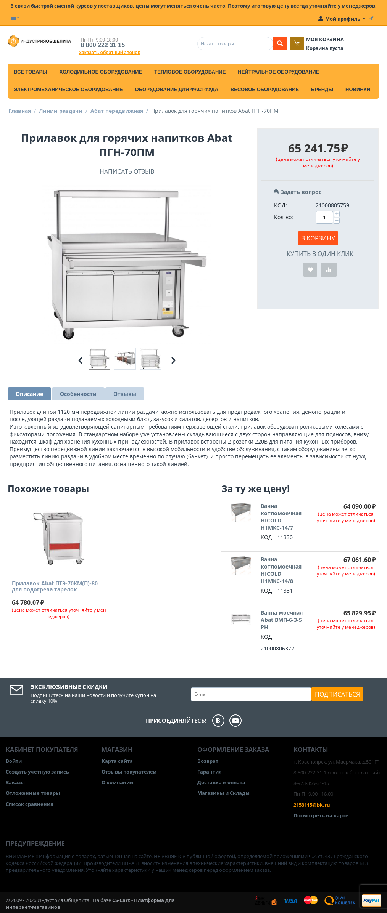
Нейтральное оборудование (278, 72)
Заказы (15, 782)
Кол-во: (283, 217)
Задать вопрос (297, 191)
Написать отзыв (127, 171)
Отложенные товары (33, 793)
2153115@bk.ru (311, 804)
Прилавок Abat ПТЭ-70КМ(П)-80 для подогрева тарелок (55, 586)
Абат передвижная (116, 110)
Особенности (78, 393)
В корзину (318, 238)
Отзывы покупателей (129, 771)
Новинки (357, 89)
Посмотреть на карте (320, 815)
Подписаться (337, 694)
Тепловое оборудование (190, 72)
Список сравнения (29, 804)
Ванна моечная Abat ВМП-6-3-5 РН (282, 620)
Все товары (30, 72)
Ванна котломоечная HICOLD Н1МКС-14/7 (281, 516)
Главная (19, 110)
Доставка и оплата (221, 782)
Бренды (322, 89)
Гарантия (209, 771)
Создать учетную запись (37, 771)
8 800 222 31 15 (103, 45)
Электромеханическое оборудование (68, 89)
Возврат (207, 761)
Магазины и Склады (223, 793)
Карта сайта (117, 761)
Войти (14, 761)
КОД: (280, 205)
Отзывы (124, 393)
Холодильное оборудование (101, 72)
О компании (117, 782)
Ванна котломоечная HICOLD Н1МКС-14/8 (281, 570)
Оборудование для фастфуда (176, 89)
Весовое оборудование (265, 89)
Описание (29, 393)
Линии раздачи (60, 110)
